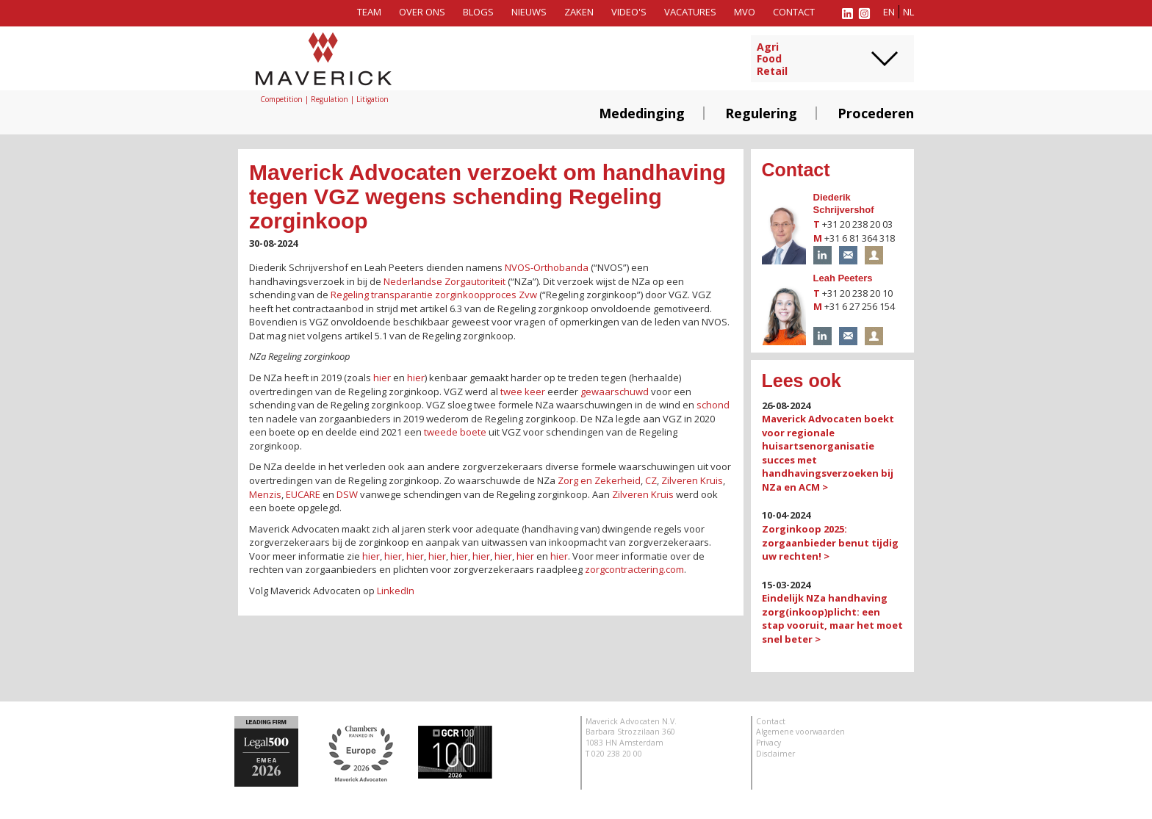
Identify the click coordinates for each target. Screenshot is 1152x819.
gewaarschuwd (614, 391)
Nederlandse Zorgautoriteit (444, 281)
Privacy (768, 742)
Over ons (422, 11)
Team (369, 11)
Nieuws (529, 11)
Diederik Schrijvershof (843, 203)
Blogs (478, 11)
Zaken (579, 11)
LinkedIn (395, 590)
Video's (629, 11)
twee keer (522, 391)
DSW (347, 494)
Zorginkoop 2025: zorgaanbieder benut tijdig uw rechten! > (830, 542)
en (889, 11)
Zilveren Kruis (692, 480)
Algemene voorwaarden (800, 731)
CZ (651, 480)
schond (713, 404)
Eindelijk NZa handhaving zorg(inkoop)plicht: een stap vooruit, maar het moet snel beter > (832, 618)
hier (382, 377)
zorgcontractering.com (634, 569)
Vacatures (690, 11)
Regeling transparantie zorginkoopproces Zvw (434, 294)
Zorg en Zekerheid (599, 480)
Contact (794, 11)
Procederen (876, 113)
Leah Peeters (843, 278)
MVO (744, 11)
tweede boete (455, 432)
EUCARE (303, 494)
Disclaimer (775, 753)
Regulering (761, 113)
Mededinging (642, 113)
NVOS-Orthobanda (546, 267)
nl (908, 11)
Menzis (265, 494)
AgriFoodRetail (772, 59)
